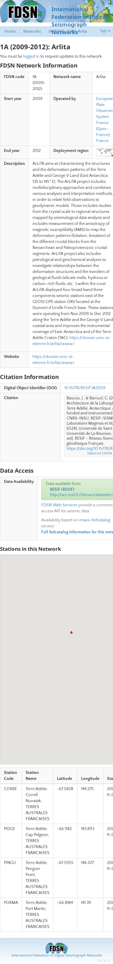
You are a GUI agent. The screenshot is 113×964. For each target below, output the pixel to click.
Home (10, 31)
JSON (108, 453)
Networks (32, 31)
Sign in (105, 31)
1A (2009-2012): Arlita (68, 31)
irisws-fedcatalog (94, 520)
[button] (71, 632)
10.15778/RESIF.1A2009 (84, 388)
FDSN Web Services (59, 505)
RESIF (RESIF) (62, 489)
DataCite (94, 453)
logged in (31, 56)
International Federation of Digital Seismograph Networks (56, 955)
